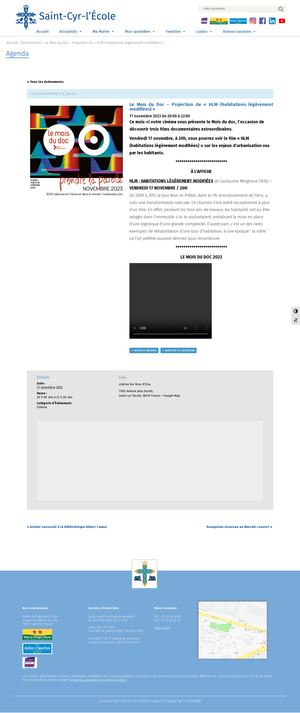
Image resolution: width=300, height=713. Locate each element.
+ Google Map (170, 396)
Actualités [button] (70, 32)
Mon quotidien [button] (140, 32)
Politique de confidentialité (183, 701)
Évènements (31, 43)
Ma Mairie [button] (103, 32)
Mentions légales (151, 701)
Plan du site (129, 701)
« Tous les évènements (45, 82)
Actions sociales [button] (239, 32)
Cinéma (42, 408)
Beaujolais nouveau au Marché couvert (239, 527)
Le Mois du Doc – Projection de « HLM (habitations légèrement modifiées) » (104, 43)
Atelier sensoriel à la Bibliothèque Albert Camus (67, 527)
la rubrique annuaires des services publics (98, 680)
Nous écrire (162, 628)
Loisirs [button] (204, 32)
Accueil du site (108, 701)
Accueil (43, 32)
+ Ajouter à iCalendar (178, 351)
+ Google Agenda (143, 351)
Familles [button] (176, 32)
